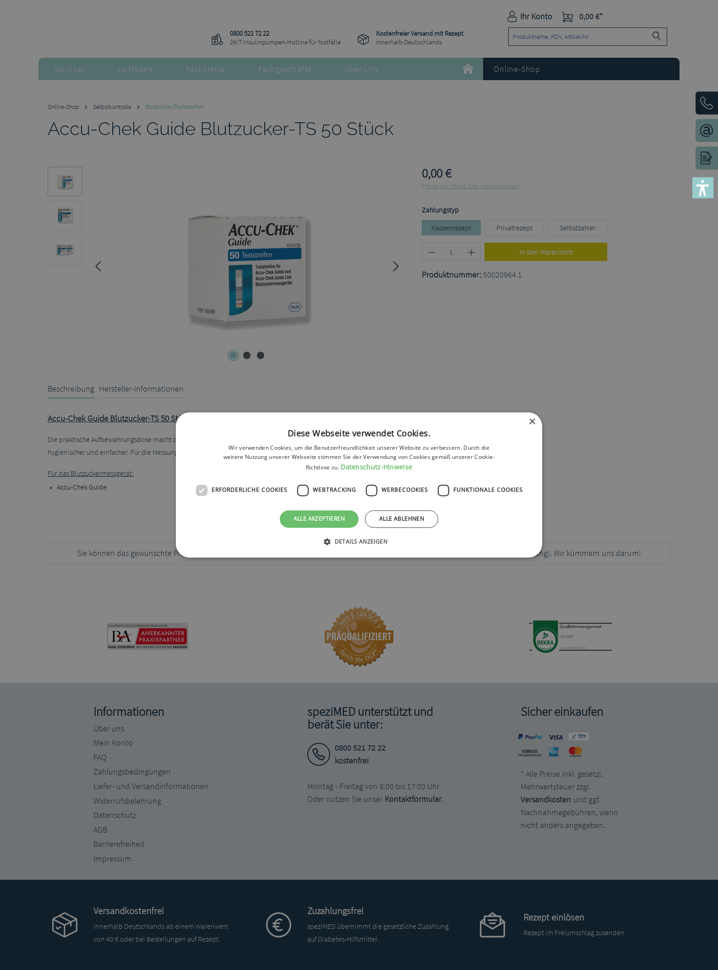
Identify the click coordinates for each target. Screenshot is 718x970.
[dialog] (359, 485)
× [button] (531, 422)
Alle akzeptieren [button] (319, 519)
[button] (702, 187)
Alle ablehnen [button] (401, 519)
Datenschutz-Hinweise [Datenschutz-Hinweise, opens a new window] (376, 467)
